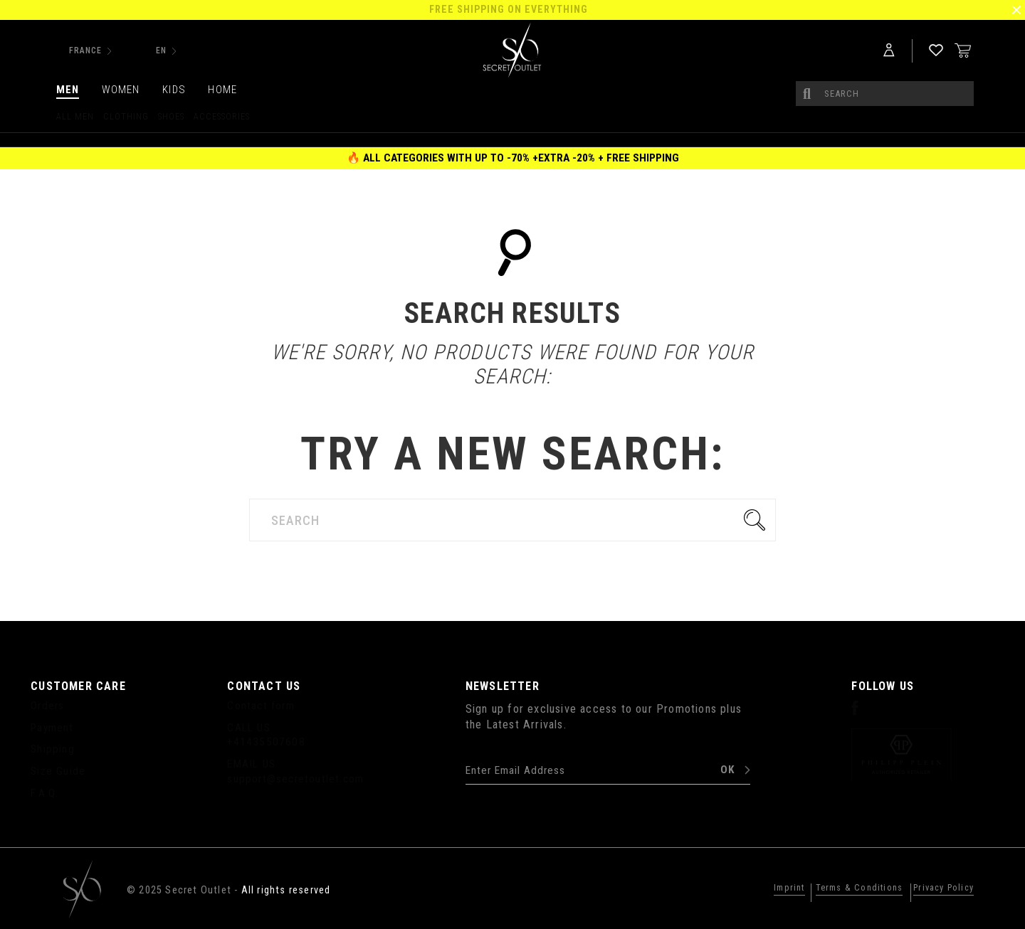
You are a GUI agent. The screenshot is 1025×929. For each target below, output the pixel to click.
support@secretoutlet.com (295, 779)
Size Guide (58, 771)
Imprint (758, 888)
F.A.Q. (44, 793)
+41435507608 (266, 742)
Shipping (53, 749)
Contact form (260, 705)
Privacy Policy (936, 888)
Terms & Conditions (838, 888)
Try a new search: (512, 454)
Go (758, 520)
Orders (47, 705)
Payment (52, 727)
